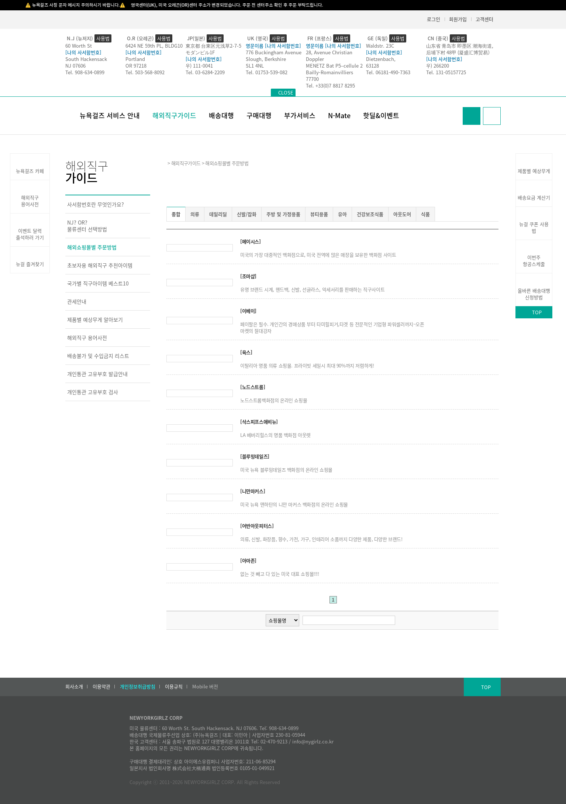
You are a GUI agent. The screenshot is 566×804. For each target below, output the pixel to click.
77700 (312, 78)
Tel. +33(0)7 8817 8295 (330, 85)
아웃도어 (402, 214)
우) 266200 (437, 65)
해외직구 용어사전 (87, 337)
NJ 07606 (75, 65)
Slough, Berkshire (266, 58)
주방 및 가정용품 (283, 214)
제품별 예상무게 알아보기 (95, 319)
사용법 (103, 38)
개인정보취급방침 (137, 686)
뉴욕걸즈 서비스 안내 (110, 115)
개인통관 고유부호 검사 (92, 392)
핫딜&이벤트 (381, 115)
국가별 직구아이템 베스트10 (98, 283)
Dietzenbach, (381, 58)
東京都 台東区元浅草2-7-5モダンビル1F (213, 49)
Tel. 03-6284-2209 (205, 72)
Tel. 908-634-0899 (84, 72)
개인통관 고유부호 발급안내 (97, 373)
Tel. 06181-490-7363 (388, 72)
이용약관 (101, 686)
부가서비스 (299, 115)
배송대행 (221, 115)
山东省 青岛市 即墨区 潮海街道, (459, 45)
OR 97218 (135, 65)
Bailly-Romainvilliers (329, 72)
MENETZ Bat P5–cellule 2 (334, 65)
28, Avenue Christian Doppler (329, 55)
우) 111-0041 (199, 65)
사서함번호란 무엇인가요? (95, 204)
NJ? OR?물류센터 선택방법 (87, 226)
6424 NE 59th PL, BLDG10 (154, 45)
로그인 (433, 19)
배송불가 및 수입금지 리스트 (98, 355)
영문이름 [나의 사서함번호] (273, 45)
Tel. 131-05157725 (446, 72)
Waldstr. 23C (380, 45)
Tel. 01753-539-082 (266, 72)
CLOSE (285, 92)
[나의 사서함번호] (83, 52)
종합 (176, 214)
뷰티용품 (319, 214)
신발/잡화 (246, 214)
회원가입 (458, 19)
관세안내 (76, 301)
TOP (537, 312)
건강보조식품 (370, 214)
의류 (194, 214)
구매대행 (259, 115)
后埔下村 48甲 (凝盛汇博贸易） (459, 52)
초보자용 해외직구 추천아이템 (99, 265)
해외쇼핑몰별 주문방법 (92, 247)
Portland (135, 58)
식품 (425, 214)
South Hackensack (86, 58)
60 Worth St (78, 45)
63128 (372, 65)
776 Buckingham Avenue (273, 52)
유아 (342, 214)
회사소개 (74, 686)
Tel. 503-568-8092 (145, 72)
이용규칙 (174, 686)
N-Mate (339, 115)
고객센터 (484, 19)
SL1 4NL (255, 65)
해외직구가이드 (174, 115)
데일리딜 (218, 214)
